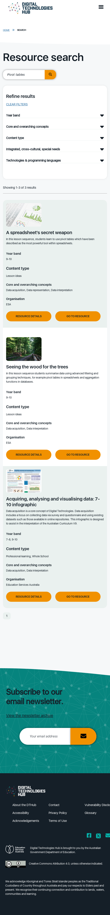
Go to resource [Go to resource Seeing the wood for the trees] (78, 454)
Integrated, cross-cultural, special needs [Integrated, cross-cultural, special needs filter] (33, 149)
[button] (102, 7)
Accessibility (20, 813)
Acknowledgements (25, 821)
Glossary (90, 813)
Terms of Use (58, 821)
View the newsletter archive (29, 715)
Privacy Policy (58, 813)
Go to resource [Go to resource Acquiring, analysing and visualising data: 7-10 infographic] (78, 596)
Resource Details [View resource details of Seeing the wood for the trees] (29, 454)
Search (21, 30)
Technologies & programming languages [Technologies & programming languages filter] (33, 160)
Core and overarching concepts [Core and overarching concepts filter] (27, 127)
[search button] (50, 74)
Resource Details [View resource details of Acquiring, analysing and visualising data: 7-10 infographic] (29, 596)
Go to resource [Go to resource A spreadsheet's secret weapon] (78, 316)
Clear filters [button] (17, 104)
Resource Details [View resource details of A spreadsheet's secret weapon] (29, 316)
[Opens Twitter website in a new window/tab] (98, 836)
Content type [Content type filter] (15, 138)
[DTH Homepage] (30, 8)
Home (6, 30)
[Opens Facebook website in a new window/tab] (89, 836)
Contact (54, 805)
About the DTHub (24, 805)
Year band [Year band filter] (13, 115)
